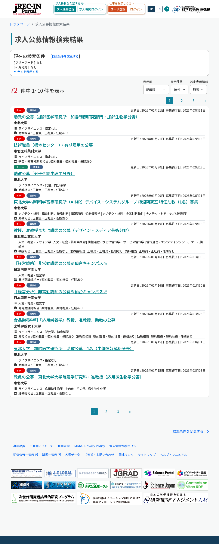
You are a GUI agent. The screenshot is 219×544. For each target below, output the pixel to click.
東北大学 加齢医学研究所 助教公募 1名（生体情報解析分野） (74, 348)
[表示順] (156, 89)
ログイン (136, 9)
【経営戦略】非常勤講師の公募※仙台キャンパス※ (60, 263)
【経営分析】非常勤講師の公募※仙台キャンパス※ (60, 292)
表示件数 (177, 82)
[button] (109, 71)
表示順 (147, 82)
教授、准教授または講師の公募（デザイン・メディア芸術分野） (72, 230)
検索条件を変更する (65, 56)
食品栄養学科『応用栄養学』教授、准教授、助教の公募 (64, 320)
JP (151, 9)
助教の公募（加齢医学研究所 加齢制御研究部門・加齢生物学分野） (77, 117)
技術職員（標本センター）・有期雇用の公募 (53, 145)
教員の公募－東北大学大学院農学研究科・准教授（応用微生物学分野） (79, 377)
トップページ (19, 24)
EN (159, 9)
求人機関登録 (65, 9)
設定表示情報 (199, 82)
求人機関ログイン (91, 9)
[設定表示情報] (198, 89)
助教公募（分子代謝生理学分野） (44, 173)
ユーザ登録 (117, 9)
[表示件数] (179, 89)
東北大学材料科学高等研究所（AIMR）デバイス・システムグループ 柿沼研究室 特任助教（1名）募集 (106, 202)
